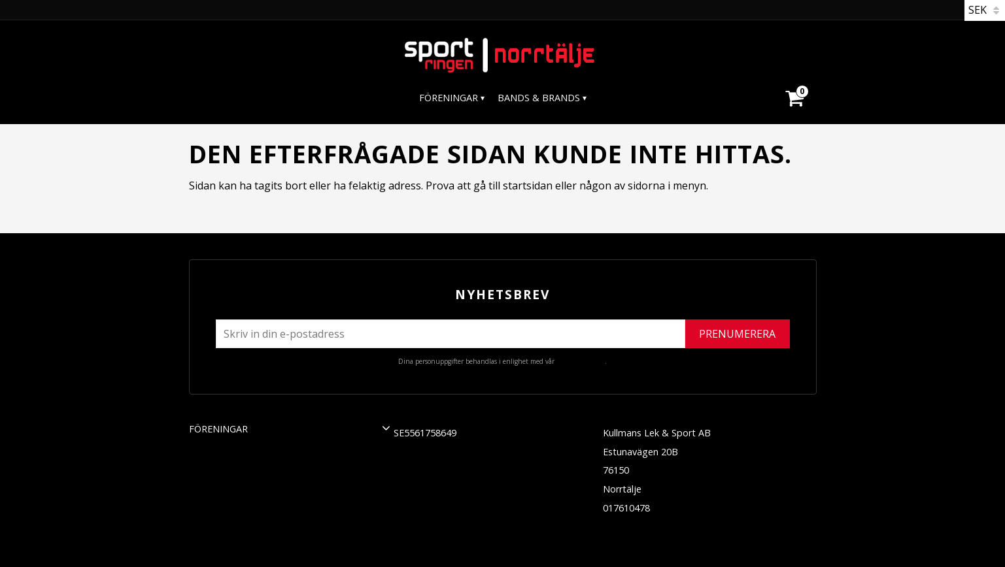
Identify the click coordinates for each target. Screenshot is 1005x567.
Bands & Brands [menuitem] (539, 97)
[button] (386, 427)
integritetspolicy (580, 361)
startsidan (528, 185)
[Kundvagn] (793, 82)
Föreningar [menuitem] (448, 97)
